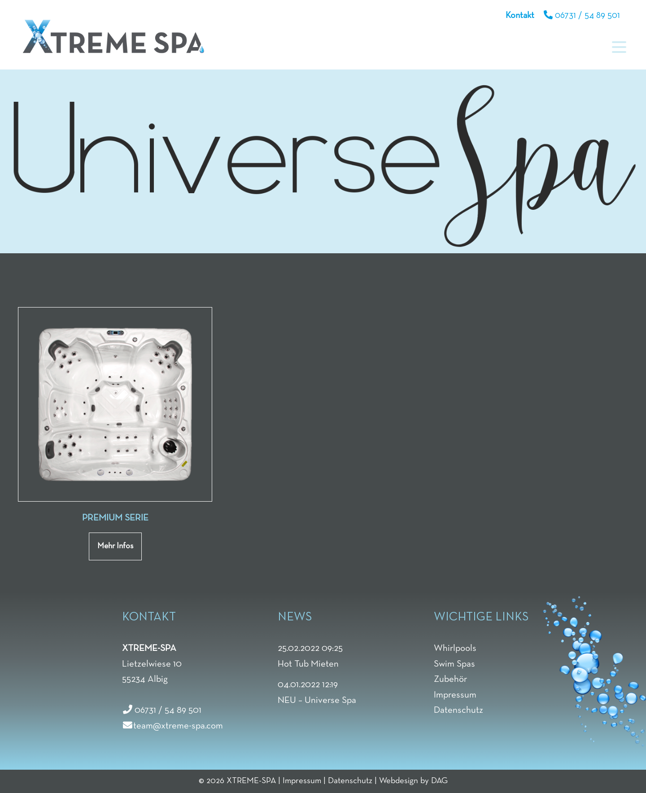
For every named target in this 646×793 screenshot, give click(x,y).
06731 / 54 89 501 (587, 16)
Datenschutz (350, 781)
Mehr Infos (115, 546)
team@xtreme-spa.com (178, 726)
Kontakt (520, 16)
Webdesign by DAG (413, 781)
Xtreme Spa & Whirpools (113, 36)
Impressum (302, 781)
